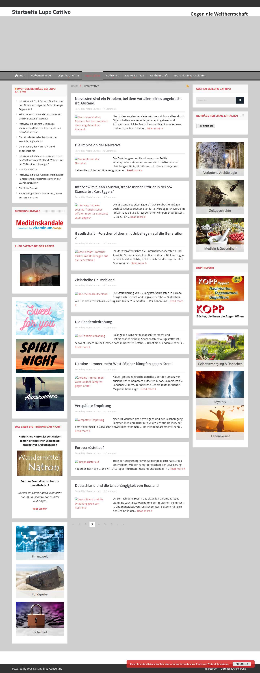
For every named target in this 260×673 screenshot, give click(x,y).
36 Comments (109, 308)
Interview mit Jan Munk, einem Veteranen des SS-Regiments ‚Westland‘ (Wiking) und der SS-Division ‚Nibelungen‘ (41, 160)
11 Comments (109, 403)
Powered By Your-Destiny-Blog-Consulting (37, 668)
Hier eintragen (206, 125)
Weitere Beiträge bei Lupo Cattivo (35, 90)
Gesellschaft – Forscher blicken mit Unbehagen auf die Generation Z (129, 252)
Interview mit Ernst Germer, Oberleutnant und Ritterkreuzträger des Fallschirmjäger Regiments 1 (41, 105)
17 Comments (109, 108)
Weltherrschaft (159, 75)
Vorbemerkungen (41, 75)
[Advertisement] (130, 44)
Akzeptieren (242, 664)
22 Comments (109, 450)
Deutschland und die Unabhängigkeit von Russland (117, 540)
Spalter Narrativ (134, 75)
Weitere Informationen (218, 664)
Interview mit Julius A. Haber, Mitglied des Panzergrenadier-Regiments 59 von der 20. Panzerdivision (41, 178)
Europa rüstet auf (89, 493)
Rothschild (112, 75)
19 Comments (109, 208)
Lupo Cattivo (92, 75)
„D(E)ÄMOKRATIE (68, 75)
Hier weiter (40, 508)
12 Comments (109, 260)
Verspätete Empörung (93, 445)
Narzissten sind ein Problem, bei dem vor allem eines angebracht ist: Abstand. (128, 101)
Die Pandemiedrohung (93, 350)
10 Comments (109, 355)
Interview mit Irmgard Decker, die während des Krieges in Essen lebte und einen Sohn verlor (40, 128)
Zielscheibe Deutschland (95, 302)
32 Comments (109, 156)
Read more (155, 128)
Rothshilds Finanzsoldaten (190, 75)
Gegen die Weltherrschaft (218, 13)
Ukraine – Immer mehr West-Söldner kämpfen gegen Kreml (123, 397)
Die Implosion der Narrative (98, 150)
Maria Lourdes (93, 108)
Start (20, 76)
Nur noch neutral (28, 169)
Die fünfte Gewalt (28, 188)
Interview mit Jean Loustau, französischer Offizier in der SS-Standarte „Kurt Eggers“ (123, 200)
